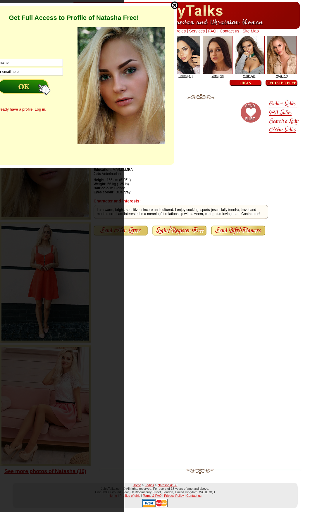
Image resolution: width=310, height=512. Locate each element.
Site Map (250, 31)
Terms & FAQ (152, 495)
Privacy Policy (174, 495)
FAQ (212, 31)
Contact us (229, 31)
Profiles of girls (130, 495)
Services (197, 31)
